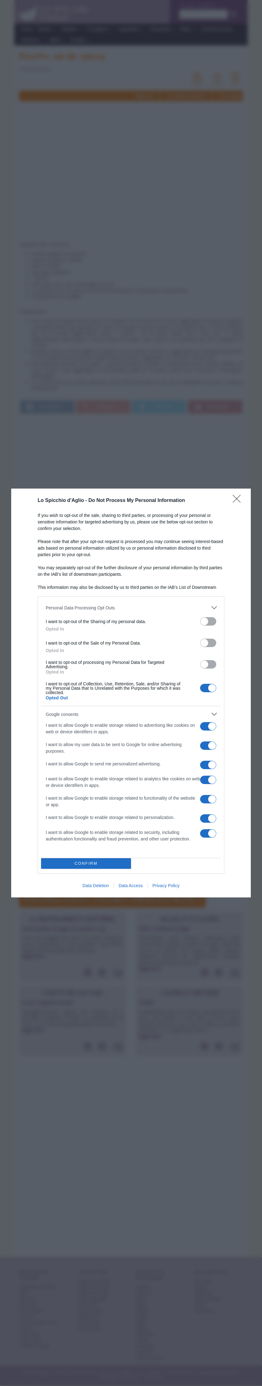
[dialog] (131, 693)
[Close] (239, 501)
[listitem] (131, 607)
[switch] (208, 621)
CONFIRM (86, 863)
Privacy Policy (166, 885)
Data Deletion (95, 885)
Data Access (131, 885)
